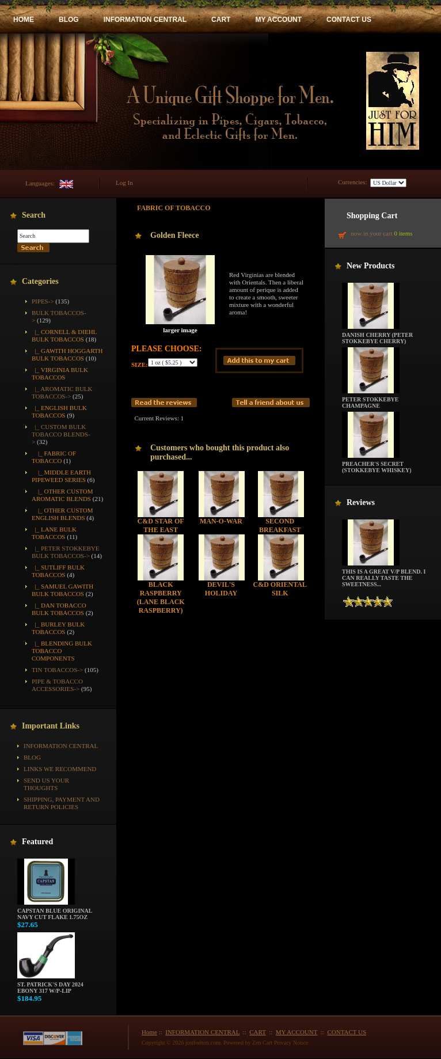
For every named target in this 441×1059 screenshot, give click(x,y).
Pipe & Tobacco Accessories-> (57, 685)
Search (33, 215)
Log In (124, 182)
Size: (139, 364)
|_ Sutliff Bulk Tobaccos (58, 571)
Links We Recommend (60, 768)
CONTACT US (348, 20)
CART (220, 20)
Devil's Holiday (221, 588)
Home (149, 1031)
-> (61, 434)
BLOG (69, 20)
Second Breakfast (280, 525)
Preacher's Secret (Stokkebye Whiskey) (377, 464)
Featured (37, 841)
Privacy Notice (291, 1042)
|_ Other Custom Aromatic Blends (62, 495)
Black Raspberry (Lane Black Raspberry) (161, 597)
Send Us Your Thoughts (46, 784)
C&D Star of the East (161, 525)
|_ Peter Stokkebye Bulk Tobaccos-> (66, 552)
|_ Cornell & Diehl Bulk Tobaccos (64, 335)
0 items (403, 233)
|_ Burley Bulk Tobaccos (58, 628)
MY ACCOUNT (278, 20)
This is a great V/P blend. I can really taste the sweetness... (383, 575)
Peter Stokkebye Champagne (371, 400)
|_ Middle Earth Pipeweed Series (61, 476)
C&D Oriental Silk (280, 588)
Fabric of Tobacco (174, 208)
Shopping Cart (372, 215)
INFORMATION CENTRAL (145, 20)
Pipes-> (43, 301)
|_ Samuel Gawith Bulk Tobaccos (62, 590)
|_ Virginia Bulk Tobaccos (60, 373)
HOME (23, 20)
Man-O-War (221, 521)
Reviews (361, 502)
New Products (370, 265)
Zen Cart (262, 1042)
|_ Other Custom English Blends (62, 514)
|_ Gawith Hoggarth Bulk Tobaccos (67, 354)
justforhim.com (203, 1042)
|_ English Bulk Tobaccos (59, 411)
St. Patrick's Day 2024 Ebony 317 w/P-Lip (50, 985)
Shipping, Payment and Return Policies (62, 803)
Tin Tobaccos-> (57, 669)
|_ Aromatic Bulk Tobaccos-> (62, 392)
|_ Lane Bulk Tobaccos (54, 533)
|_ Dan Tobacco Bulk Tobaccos (59, 609)
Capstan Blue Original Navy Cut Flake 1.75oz (54, 911)
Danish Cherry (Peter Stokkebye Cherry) (377, 335)
